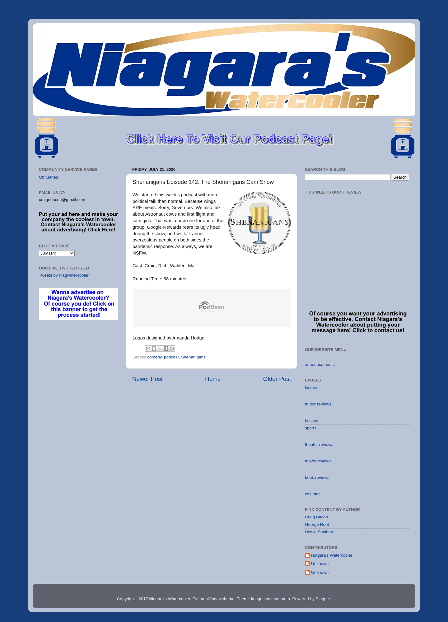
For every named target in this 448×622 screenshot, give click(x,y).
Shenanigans (193, 357)
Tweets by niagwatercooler (64, 275)
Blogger (323, 598)
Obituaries (48, 177)
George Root (317, 524)
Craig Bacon (316, 517)
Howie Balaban (319, 532)
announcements (320, 364)
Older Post (277, 379)
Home (213, 379)
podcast (171, 357)
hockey (311, 420)
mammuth (280, 598)
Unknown (320, 563)
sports (310, 428)
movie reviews (318, 461)
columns (312, 494)
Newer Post (147, 379)
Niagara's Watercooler (331, 555)
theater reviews (319, 444)
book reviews (317, 477)
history (311, 387)
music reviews (318, 404)
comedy (154, 357)
